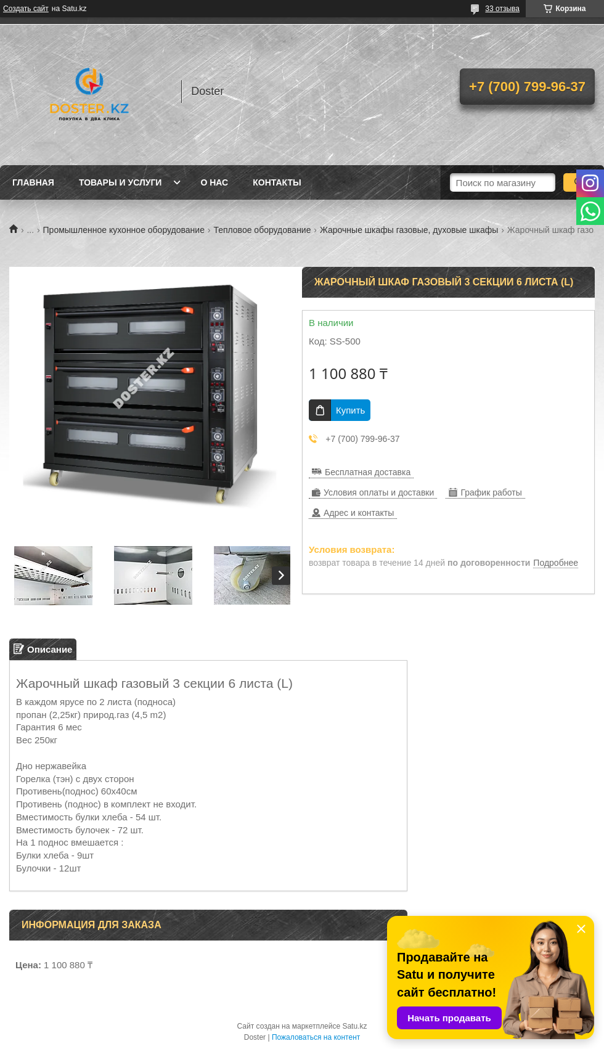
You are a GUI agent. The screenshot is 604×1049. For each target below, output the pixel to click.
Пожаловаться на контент (316, 1037)
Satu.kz (354, 1026)
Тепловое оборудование (262, 230)
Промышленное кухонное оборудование (124, 230)
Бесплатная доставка (367, 472)
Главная (33, 182)
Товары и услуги (120, 182)
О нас (214, 182)
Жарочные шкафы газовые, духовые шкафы (409, 230)
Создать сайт (26, 8)
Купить (350, 410)
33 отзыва (502, 8)
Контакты (277, 182)
